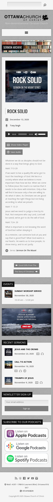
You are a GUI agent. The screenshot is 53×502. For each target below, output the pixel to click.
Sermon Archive (12, 47)
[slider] (22, 134)
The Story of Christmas (26, 271)
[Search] (24, 4)
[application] (26, 134)
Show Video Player (17, 144)
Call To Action (23, 362)
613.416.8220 (28, 491)
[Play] (9, 134)
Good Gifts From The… (26, 265)
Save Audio (14, 152)
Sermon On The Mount (26, 250)
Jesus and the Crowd (26, 349)
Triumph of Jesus (24, 378)
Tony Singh (15, 125)
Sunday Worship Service (28, 291)
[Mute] (36, 134)
